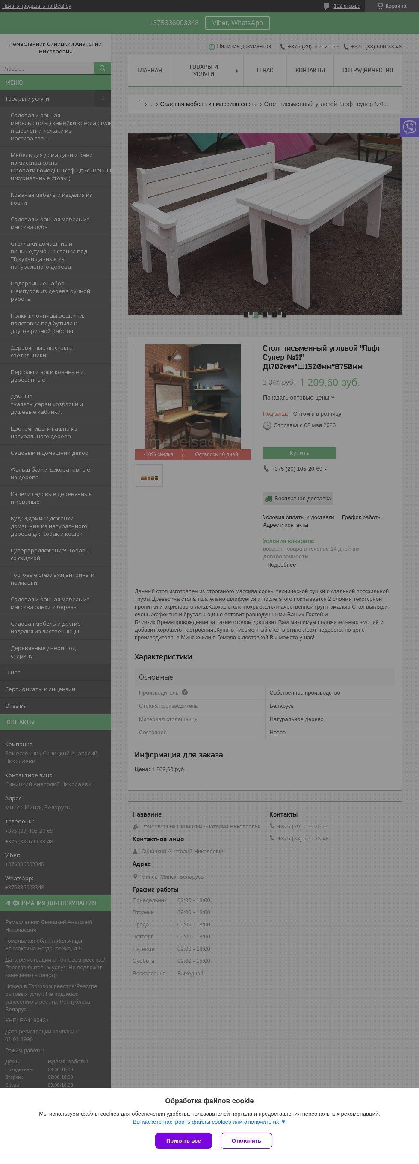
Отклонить (246, 1140)
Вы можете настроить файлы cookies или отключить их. (206, 1122)
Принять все (183, 1140)
